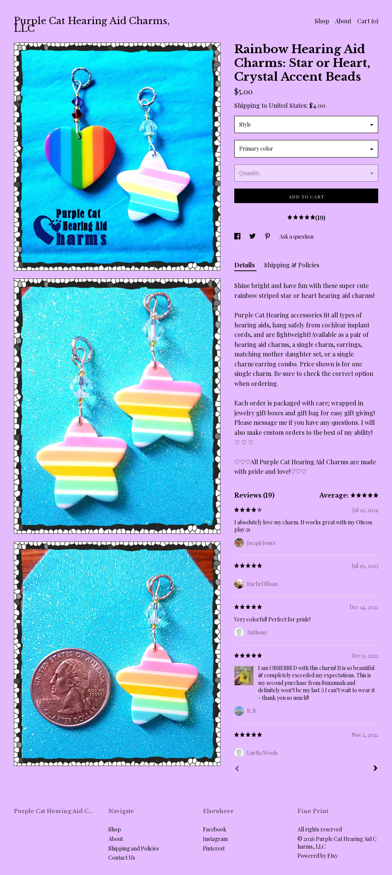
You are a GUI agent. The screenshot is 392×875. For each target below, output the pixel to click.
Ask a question (296, 236)
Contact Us (121, 857)
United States (287, 105)
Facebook (214, 829)
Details (245, 265)
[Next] (375, 769)
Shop (322, 21)
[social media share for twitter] (253, 236)
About (343, 21)
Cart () (367, 21)
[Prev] (237, 769)
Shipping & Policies (291, 265)
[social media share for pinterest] (268, 236)
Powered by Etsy (317, 855)
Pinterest (214, 848)
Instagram (215, 838)
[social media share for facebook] (238, 236)
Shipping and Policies (133, 848)
